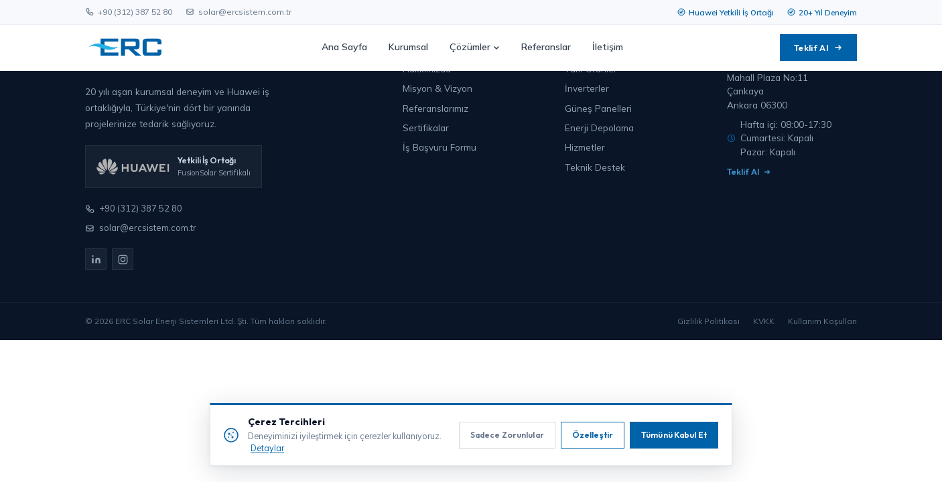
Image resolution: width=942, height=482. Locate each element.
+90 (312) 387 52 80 (128, 12)
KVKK (764, 321)
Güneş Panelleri (598, 108)
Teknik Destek (595, 167)
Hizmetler (585, 147)
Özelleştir (592, 435)
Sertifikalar (426, 127)
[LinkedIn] (96, 259)
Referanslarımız (435, 108)
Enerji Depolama (599, 127)
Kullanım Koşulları (822, 321)
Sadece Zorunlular (507, 435)
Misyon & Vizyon (437, 88)
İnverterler (587, 88)
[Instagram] (122, 259)
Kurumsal (408, 47)
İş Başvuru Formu (439, 147)
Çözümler (475, 47)
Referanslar (546, 47)
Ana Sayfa (344, 47)
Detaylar (267, 448)
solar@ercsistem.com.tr (238, 12)
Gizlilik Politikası (708, 321)
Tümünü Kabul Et (674, 435)
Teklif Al (818, 47)
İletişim (607, 47)
